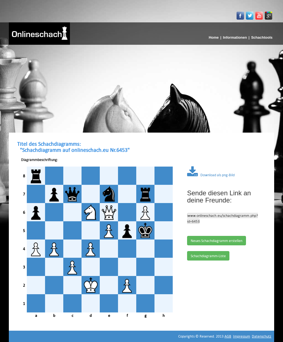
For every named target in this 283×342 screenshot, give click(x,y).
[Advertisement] (141, 86)
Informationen (235, 37)
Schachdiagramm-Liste (208, 256)
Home (214, 37)
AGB (227, 336)
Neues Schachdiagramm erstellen (216, 240)
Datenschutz (261, 336)
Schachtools (261, 37)
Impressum (241, 336)
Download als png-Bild (211, 175)
